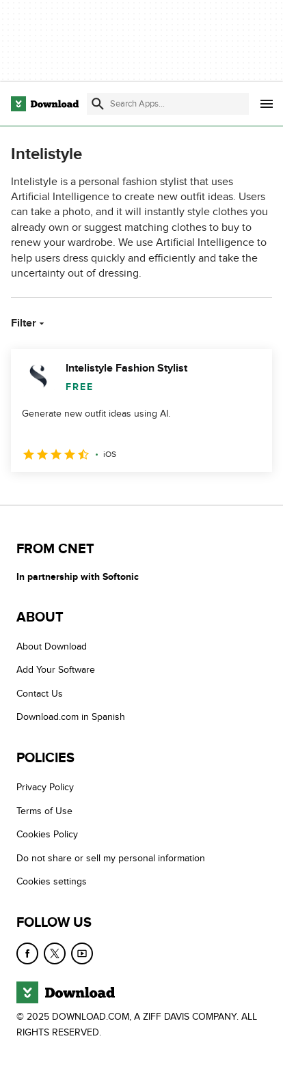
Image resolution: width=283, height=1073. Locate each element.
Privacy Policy (45, 787)
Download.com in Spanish (70, 717)
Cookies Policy (47, 834)
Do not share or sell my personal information (110, 858)
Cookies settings (51, 881)
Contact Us (39, 693)
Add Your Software (55, 669)
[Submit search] (98, 104)
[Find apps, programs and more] (167, 104)
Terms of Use (44, 811)
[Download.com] (45, 103)
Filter (29, 323)
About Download (51, 646)
